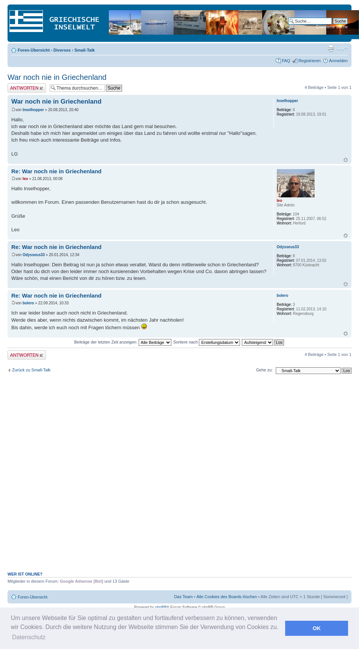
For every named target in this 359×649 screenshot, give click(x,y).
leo (25, 179)
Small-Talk (84, 50)
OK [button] (317, 628)
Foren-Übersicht (34, 50)
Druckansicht (331, 48)
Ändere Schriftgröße (342, 48)
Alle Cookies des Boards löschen (226, 596)
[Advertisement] (136, 476)
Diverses (62, 50)
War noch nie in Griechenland (57, 77)
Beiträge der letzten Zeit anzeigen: (122, 342)
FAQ (286, 60)
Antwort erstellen (27, 88)
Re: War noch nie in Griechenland (56, 171)
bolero (28, 303)
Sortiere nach (206, 342)
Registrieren (309, 60)
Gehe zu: (264, 370)
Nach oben (346, 160)
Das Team (183, 596)
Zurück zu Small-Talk (31, 370)
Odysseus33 (34, 255)
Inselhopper (33, 110)
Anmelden (338, 60)
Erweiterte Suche (332, 26)
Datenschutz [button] (29, 637)
